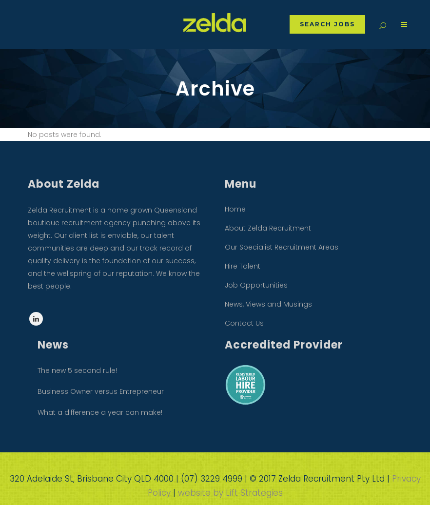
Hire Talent (242, 266)
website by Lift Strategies (230, 493)
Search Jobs (324, 24)
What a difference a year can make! (100, 412)
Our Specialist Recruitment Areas (281, 247)
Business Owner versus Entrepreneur (101, 391)
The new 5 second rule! (77, 370)
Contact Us (244, 323)
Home (235, 209)
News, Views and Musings (268, 304)
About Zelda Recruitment (268, 228)
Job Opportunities (256, 285)
